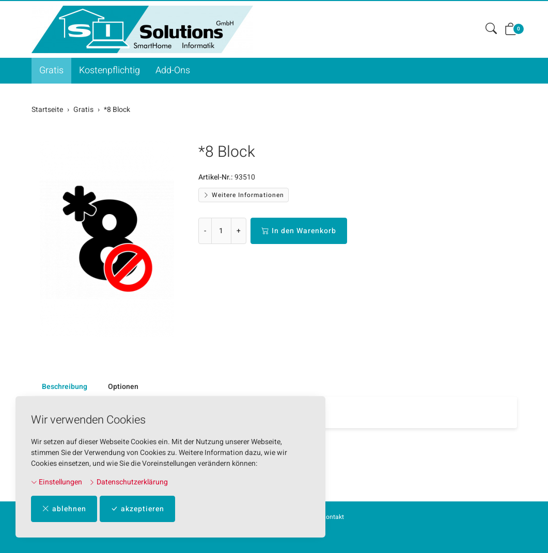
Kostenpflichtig (109, 70)
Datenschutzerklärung (128, 482)
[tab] (59, 387)
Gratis (51, 70)
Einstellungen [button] (56, 482)
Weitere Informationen (243, 195)
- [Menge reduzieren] (205, 230)
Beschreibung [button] (64, 387)
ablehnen (64, 508)
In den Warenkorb (298, 230)
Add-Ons (172, 70)
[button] (491, 29)
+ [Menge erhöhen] (239, 230)
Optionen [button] (123, 387)
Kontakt (333, 517)
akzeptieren (137, 508)
